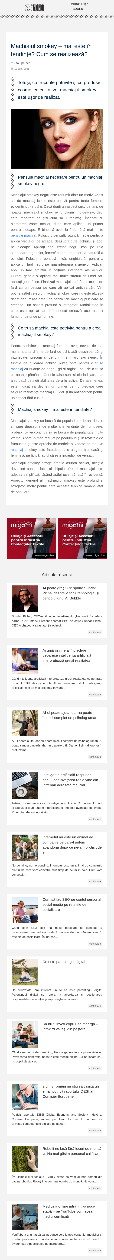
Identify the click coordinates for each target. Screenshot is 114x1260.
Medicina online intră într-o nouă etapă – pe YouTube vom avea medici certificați (69, 1211)
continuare (95, 632)
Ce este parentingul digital (64, 962)
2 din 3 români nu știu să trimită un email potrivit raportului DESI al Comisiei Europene (71, 1091)
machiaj (17, 450)
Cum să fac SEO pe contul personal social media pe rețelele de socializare (72, 904)
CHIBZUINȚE (80, 4)
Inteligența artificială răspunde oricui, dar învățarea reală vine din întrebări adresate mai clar (70, 780)
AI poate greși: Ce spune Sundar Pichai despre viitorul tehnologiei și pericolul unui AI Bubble (71, 593)
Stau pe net (22, 63)
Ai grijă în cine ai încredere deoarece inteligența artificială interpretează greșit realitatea (67, 655)
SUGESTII (80, 8)
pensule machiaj (23, 235)
